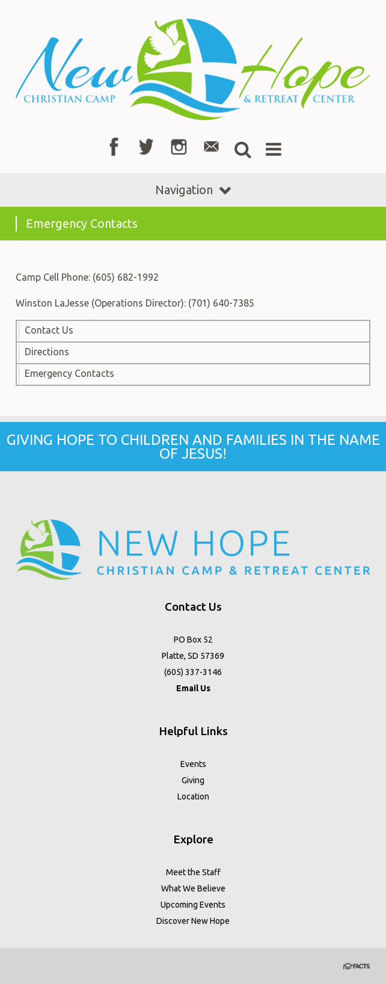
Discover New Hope (193, 921)
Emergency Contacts (69, 373)
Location (193, 796)
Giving (193, 780)
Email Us (193, 688)
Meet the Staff (193, 872)
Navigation (193, 190)
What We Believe (193, 888)
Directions (47, 351)
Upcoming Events (193, 904)
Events (193, 764)
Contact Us (49, 330)
